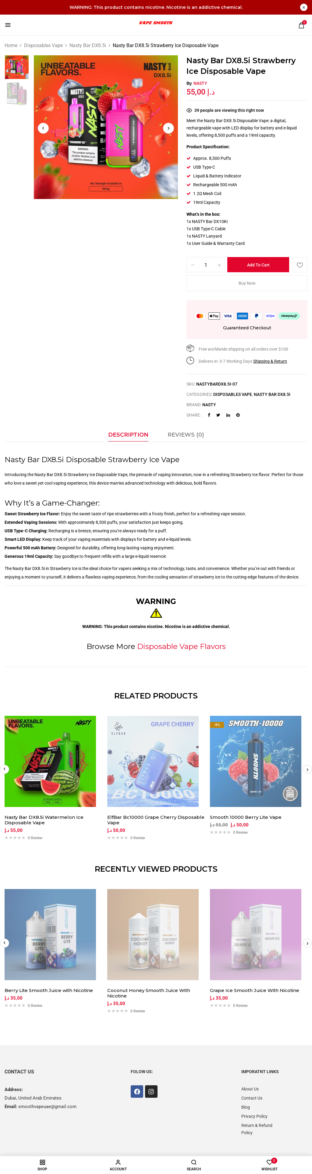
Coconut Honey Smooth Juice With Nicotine (148, 993)
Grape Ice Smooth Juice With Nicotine (254, 990)
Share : (194, 415)
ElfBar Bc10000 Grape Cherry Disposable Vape (155, 820)
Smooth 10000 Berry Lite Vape (246, 817)
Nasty (200, 83)
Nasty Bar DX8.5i (87, 45)
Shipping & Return (270, 361)
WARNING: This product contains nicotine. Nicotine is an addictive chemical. (156, 7)
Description (128, 434)
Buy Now (247, 283)
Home (11, 45)
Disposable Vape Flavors (181, 646)
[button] (301, 25)
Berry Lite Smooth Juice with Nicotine (49, 990)
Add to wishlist (299, 264)
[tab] (128, 436)
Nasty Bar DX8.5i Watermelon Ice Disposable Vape (44, 820)
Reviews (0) (186, 434)
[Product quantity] (206, 265)
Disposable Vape (111, 474)
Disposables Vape (43, 45)
